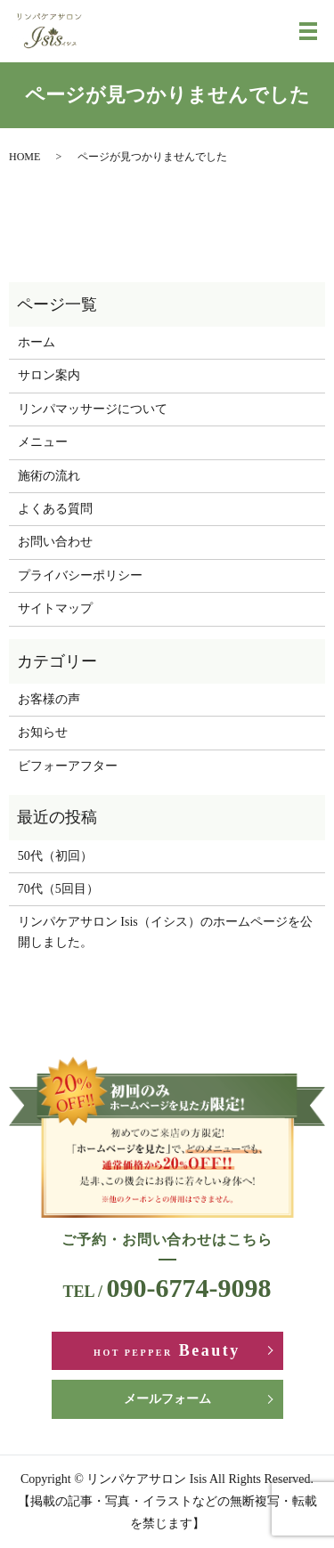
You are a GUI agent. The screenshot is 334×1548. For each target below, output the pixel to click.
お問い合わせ (55, 541)
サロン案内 (49, 375)
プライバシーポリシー (80, 575)
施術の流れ (49, 475)
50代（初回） (55, 856)
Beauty (167, 1350)
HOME (24, 156)
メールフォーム (167, 1399)
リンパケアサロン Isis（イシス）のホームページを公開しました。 (165, 931)
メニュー (43, 442)
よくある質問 (55, 508)
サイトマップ (55, 608)
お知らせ (43, 732)
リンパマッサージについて (92, 409)
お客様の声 (49, 699)
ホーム (36, 342)
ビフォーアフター (68, 766)
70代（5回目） (58, 889)
